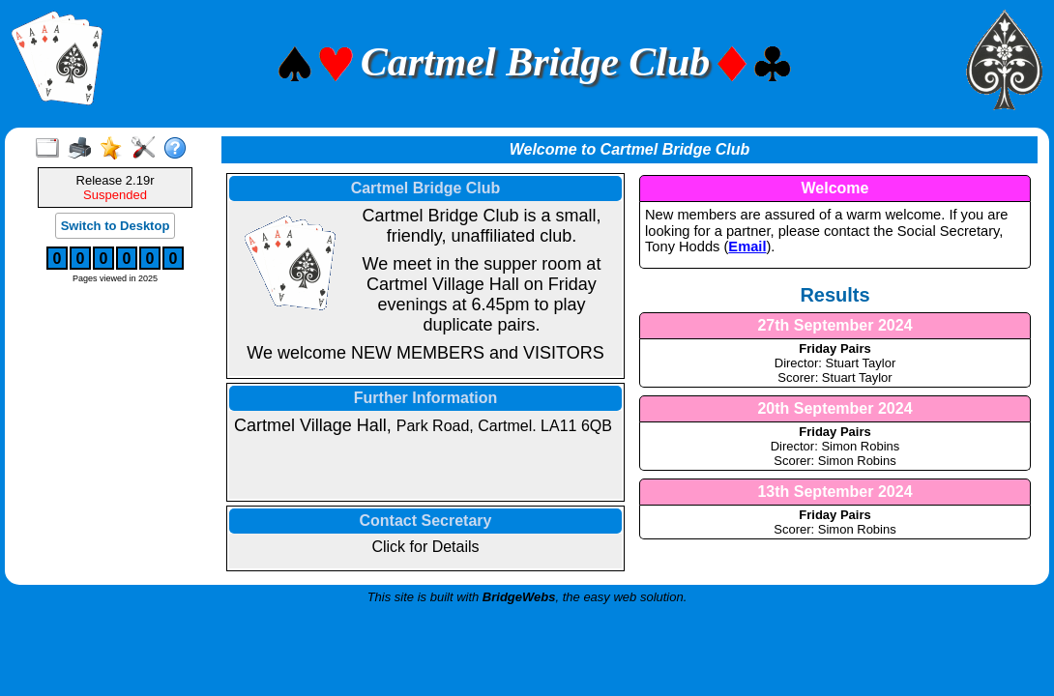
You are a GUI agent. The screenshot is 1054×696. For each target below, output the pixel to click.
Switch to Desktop (115, 225)
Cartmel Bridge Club (426, 188)
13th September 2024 (834, 491)
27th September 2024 (834, 325)
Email (747, 246)
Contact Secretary (426, 520)
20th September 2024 (834, 408)
